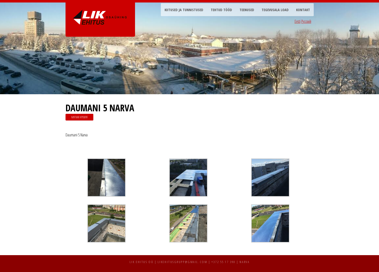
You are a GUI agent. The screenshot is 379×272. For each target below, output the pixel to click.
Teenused (247, 9)
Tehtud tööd (221, 9)
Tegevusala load (275, 9)
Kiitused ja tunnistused (184, 9)
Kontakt (303, 9)
